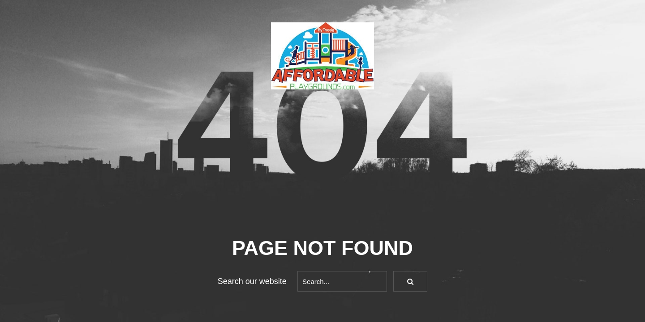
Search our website (252, 281)
